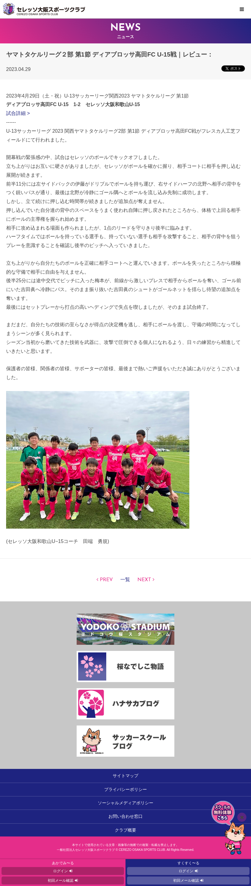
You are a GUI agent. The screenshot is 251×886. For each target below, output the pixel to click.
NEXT (144, 580)
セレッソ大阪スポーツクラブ (125, 9)
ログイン (60, 871)
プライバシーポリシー (125, 789)
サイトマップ (125, 775)
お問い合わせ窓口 (125, 816)
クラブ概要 (125, 830)
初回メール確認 (60, 880)
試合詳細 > (18, 113)
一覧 (125, 580)
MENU (242, 9)
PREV (106, 580)
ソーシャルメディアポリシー (125, 802)
